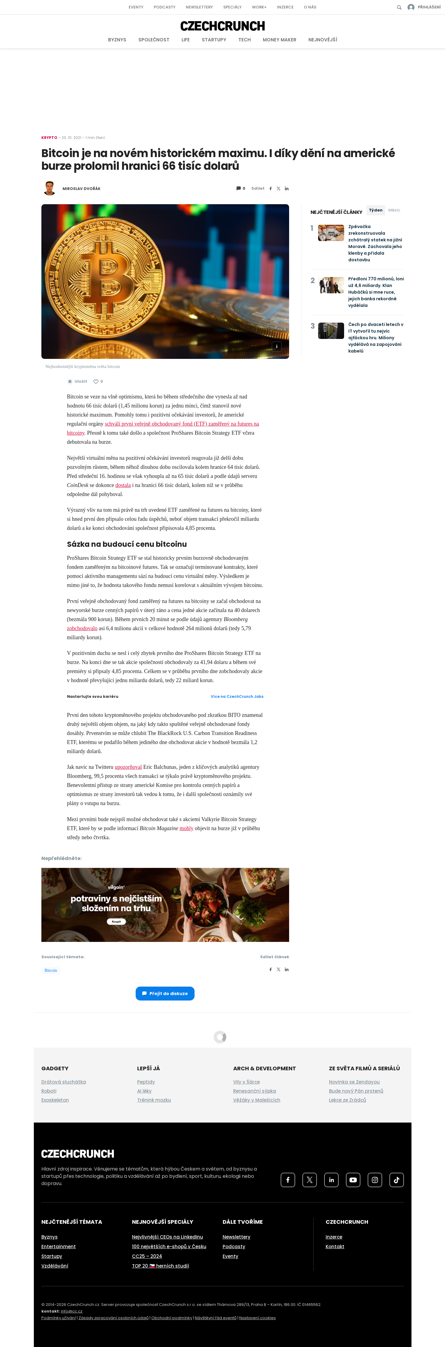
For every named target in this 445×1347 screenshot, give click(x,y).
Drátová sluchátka (63, 1082)
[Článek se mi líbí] (98, 382)
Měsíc (394, 210)
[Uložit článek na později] (77, 382)
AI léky (144, 1091)
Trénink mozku (154, 1100)
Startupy (214, 40)
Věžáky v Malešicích (256, 1100)
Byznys (117, 40)
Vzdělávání (54, 1266)
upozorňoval (128, 767)
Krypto (49, 137)
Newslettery (199, 7)
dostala (123, 485)
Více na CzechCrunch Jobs (237, 696)
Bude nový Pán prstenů (356, 1091)
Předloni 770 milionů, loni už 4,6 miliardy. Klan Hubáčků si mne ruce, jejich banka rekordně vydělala (376, 292)
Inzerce (285, 7)
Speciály (232, 7)
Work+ (259, 7)
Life (186, 40)
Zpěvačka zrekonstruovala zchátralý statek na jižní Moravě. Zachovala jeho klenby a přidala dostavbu (375, 243)
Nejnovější (322, 40)
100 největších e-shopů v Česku (169, 1246)
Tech (244, 40)
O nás (310, 7)
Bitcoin (51, 970)
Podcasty (165, 7)
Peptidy (146, 1082)
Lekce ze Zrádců (347, 1100)
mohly (186, 828)
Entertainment (58, 1246)
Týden (375, 210)
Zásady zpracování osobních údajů (114, 1318)
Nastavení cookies (257, 1318)
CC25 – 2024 (147, 1256)
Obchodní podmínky (171, 1318)
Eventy (136, 7)
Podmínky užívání (58, 1318)
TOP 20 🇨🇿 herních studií (160, 1266)
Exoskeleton (55, 1100)
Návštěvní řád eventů (216, 1318)
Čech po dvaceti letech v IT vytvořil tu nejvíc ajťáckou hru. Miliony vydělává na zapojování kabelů (375, 337)
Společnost (153, 40)
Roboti (48, 1091)
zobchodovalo (82, 628)
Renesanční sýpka (254, 1091)
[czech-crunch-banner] (165, 904)
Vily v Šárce (246, 1082)
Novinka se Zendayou (354, 1082)
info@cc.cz (71, 1311)
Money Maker (279, 40)
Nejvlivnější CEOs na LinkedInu (167, 1237)
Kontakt (335, 1246)
